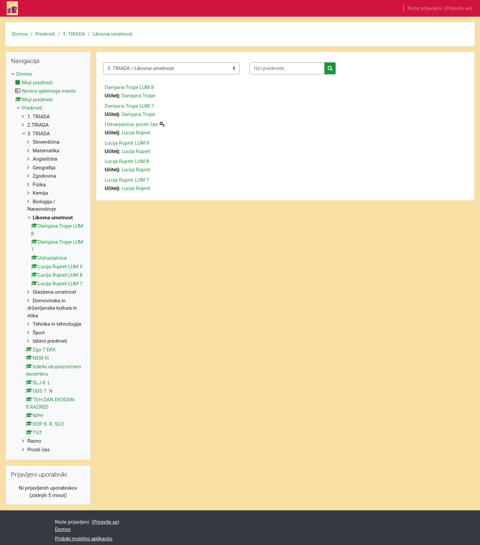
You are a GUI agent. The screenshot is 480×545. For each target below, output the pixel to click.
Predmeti (45, 34)
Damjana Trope (138, 96)
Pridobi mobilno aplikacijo (83, 539)
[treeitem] (48, 261)
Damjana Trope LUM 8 (129, 87)
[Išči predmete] (287, 68)
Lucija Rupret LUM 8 (127, 161)
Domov (20, 34)
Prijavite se (458, 8)
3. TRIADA (74, 34)
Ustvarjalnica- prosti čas (131, 124)
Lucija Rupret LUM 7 (127, 180)
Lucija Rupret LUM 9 (127, 143)
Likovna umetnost (112, 34)
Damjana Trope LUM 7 (129, 106)
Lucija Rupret (136, 133)
